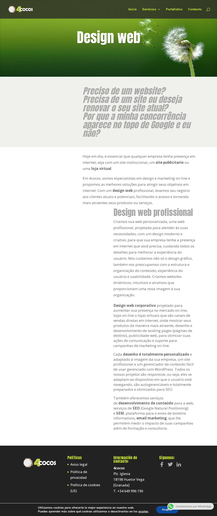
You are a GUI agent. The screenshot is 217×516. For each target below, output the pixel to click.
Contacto (195, 9)
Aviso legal (78, 464)
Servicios (149, 9)
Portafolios (174, 9)
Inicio (132, 9)
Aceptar (167, 509)
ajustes (142, 511)
